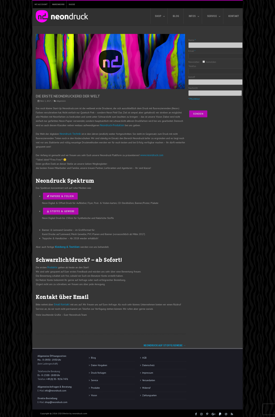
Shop (158, 16)
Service (212, 16)
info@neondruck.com (55, 388)
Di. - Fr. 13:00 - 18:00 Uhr (49, 373)
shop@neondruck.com (56, 400)
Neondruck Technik (69, 133)
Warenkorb (58, 4)
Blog (176, 16)
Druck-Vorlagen (98, 371)
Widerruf (146, 386)
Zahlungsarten (149, 393)
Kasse (72, 4)
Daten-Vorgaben (99, 363)
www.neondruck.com (151, 154)
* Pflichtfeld (194, 98)
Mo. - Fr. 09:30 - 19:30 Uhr (49, 358)
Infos (192, 16)
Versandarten (148, 378)
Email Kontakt (61, 302)
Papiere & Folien (60, 195)
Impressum (147, 371)
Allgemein (61, 101)
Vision (94, 393)
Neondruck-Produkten (111, 125)
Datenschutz (148, 363)
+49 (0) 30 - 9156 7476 (57, 377)
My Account (41, 4)
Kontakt (233, 16)
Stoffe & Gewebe (61, 210)
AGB (144, 356)
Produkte (52, 266)
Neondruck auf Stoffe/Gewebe (165, 343)
